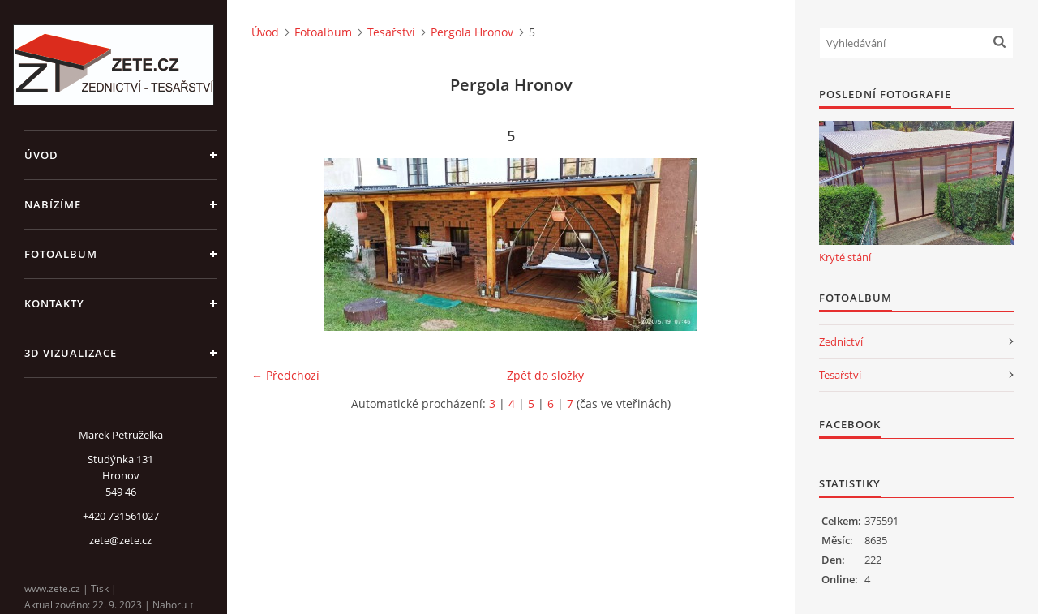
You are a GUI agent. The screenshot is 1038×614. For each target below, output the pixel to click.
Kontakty (54, 303)
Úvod (41, 155)
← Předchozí (285, 375)
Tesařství (391, 32)
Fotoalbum (60, 254)
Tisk (100, 588)
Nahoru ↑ (173, 605)
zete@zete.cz (120, 540)
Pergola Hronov (472, 32)
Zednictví (841, 341)
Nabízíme (52, 204)
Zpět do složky (545, 375)
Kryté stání (845, 257)
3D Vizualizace (70, 353)
